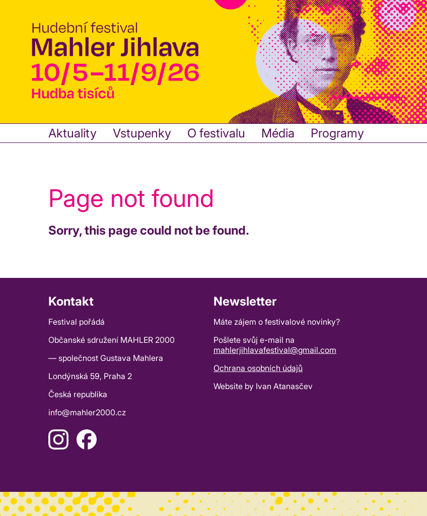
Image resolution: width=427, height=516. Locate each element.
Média (278, 133)
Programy (337, 133)
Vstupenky (142, 133)
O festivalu (216, 133)
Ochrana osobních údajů (258, 368)
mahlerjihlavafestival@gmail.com (275, 350)
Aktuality (72, 133)
